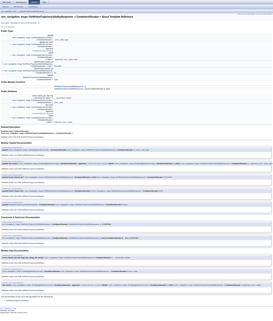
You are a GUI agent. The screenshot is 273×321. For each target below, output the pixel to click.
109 (15, 243)
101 (15, 210)
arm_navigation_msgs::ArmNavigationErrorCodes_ (33, 38)
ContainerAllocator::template (42, 51)
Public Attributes (267, 14)
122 (15, 196)
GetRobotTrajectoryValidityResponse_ (32, 11)
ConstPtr (57, 66)
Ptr (55, 73)
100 (14, 137)
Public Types (241, 14)
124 (15, 263)
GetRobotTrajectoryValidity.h (25, 23)
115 (15, 155)
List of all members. (8, 27)
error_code (58, 102)
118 (15, 169)
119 (15, 290)
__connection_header (62, 98)
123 (15, 182)
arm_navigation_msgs (8, 11)
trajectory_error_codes (63, 122)
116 (15, 277)
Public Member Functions (254, 14)
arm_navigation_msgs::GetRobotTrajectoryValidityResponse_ (28, 64)
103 (15, 229)
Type (56, 79)
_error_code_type (61, 40)
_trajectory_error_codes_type (66, 59)
